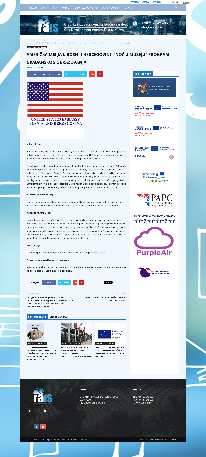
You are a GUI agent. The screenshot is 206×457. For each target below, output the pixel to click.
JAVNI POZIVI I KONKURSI (86, 7)
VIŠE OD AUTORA (58, 317)
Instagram (156, 2)
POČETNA (33, 7)
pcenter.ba (83, 440)
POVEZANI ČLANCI (37, 317)
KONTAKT (129, 7)
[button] (176, 7)
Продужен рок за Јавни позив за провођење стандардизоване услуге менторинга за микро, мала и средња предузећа (50, 302)
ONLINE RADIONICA (111, 7)
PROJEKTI (66, 7)
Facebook (135, 2)
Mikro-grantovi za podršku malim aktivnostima (105, 299)
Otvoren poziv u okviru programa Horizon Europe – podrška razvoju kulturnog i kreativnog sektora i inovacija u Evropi (42, 353)
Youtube (145, 2)
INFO (54, 7)
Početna (30, 43)
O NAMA (44, 7)
